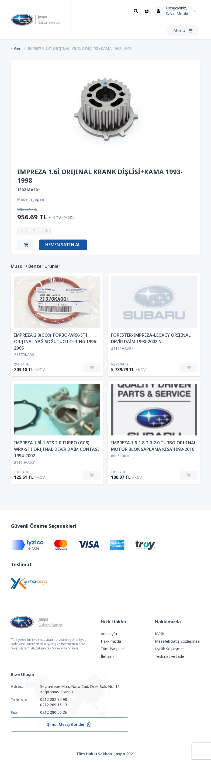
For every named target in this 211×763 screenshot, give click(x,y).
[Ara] (136, 11)
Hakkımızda (111, 641)
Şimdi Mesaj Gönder (69, 724)
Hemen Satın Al (63, 245)
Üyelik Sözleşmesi (170, 649)
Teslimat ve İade (169, 656)
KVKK (159, 634)
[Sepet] (146, 11)
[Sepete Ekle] (91, 367)
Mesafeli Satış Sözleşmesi (177, 641)
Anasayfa (109, 634)
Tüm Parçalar (112, 649)
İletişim (107, 656)
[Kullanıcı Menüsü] (176, 11)
